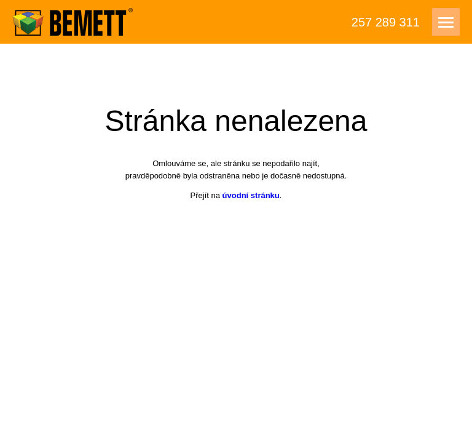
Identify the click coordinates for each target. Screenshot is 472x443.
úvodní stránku (251, 195)
